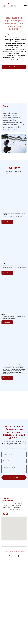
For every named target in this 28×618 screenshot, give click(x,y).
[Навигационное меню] (25, 5)
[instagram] (7, 513)
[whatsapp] (4, 513)
